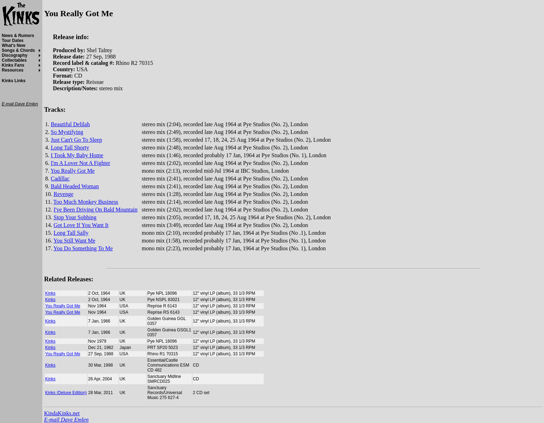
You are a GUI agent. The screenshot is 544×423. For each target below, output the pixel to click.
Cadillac (60, 179)
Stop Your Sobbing (75, 217)
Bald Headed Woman (75, 186)
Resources (12, 70)
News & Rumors (18, 35)
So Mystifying (67, 132)
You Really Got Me (72, 171)
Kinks (50, 293)
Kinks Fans (13, 65)
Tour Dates (13, 40)
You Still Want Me (74, 241)
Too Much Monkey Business (85, 202)
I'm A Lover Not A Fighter (80, 163)
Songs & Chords (18, 50)
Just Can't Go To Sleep (76, 140)
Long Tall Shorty (70, 148)
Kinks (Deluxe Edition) (66, 392)
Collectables (14, 60)
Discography (14, 55)
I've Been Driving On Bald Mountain (95, 210)
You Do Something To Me (83, 248)
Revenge (63, 194)
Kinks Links (13, 80)
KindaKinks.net (62, 413)
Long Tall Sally (71, 233)
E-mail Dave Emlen (66, 420)
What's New (13, 45)
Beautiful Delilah (70, 124)
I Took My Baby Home (77, 155)
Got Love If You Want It (81, 225)
